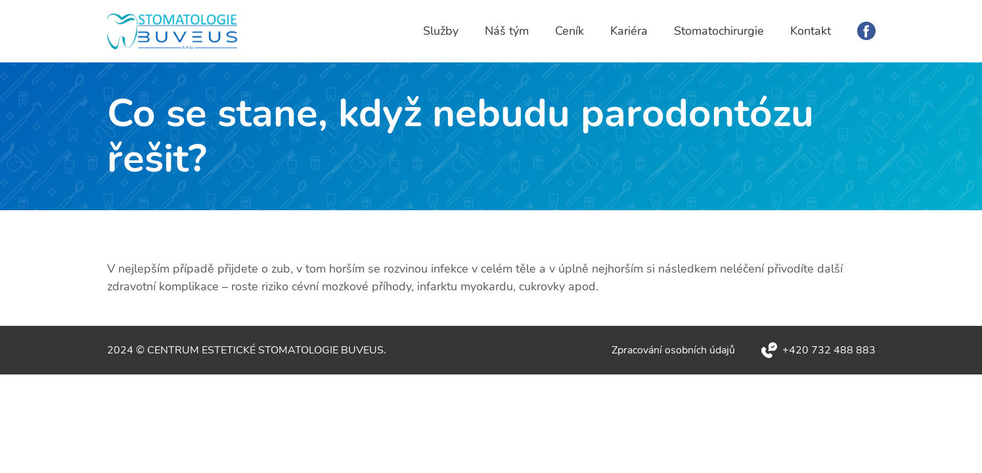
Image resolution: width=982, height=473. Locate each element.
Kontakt (810, 31)
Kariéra (629, 31)
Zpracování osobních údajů (673, 350)
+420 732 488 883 (829, 350)
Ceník (569, 31)
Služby (440, 31)
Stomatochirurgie (719, 31)
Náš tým (507, 31)
